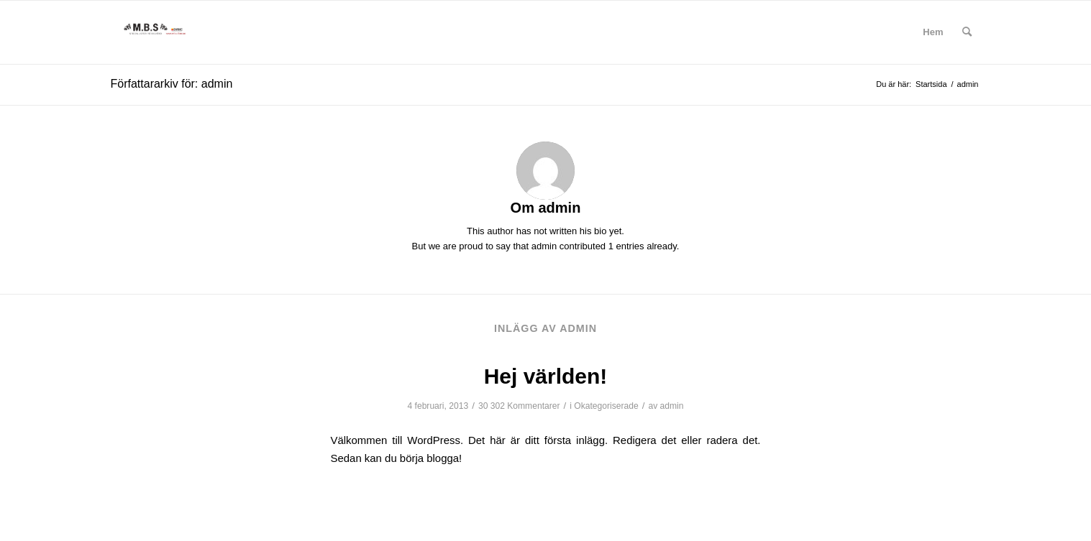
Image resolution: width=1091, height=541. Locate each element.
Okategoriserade (606, 406)
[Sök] (967, 32)
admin (672, 406)
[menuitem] (932, 32)
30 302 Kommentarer (519, 406)
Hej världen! (546, 376)
